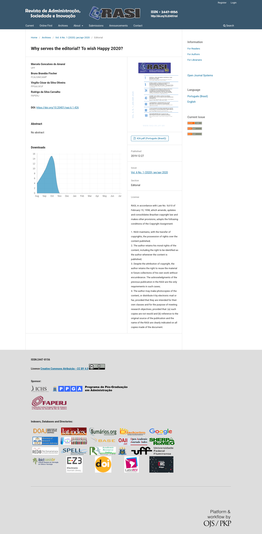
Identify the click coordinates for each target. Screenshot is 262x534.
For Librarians (194, 60)
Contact (138, 25)
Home (34, 37)
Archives (63, 25)
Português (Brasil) (197, 96)
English (191, 101)
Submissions (96, 25)
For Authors (193, 54)
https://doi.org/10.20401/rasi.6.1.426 (57, 107)
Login (234, 2)
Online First (45, 25)
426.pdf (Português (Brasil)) (151, 138)
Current (29, 25)
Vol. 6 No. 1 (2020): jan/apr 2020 (72, 37)
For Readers (193, 48)
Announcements (118, 25)
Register (222, 2)
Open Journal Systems (200, 75)
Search (228, 25)
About (77, 25)
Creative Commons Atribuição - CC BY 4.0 (64, 368)
